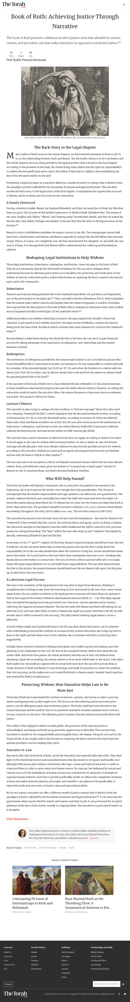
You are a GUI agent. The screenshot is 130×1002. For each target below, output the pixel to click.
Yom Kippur (66, 956)
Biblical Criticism (97, 952)
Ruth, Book (30, 847)
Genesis (34, 952)
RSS (5, 969)
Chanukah (66, 973)
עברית (6, 960)
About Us (7, 952)
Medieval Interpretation (100, 969)
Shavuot (65, 969)
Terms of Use (9, 965)
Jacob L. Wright (24, 912)
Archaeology (96, 965)
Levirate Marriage (48, 847)
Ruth (71, 847)
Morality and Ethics (98, 960)
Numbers (34, 965)
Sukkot (64, 960)
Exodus (34, 956)
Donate (8, 984)
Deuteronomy (36, 969)
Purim (64, 977)
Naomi (62, 847)
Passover (65, 965)
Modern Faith (96, 956)
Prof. (14, 912)
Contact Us (8, 956)
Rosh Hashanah (68, 952)
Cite (31, 56)
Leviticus (34, 960)
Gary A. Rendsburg (78, 912)
